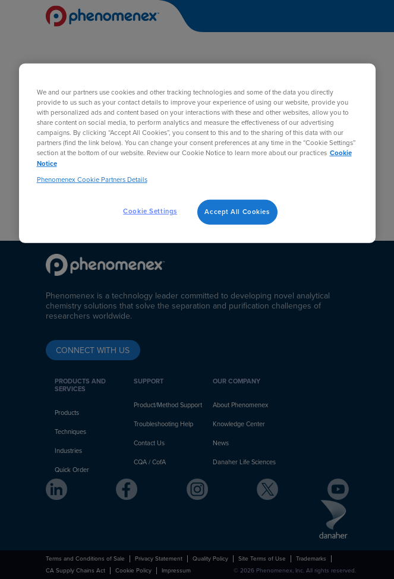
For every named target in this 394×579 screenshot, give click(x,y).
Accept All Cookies (236, 211)
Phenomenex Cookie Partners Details (92, 179)
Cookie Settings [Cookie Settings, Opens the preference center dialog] (150, 211)
